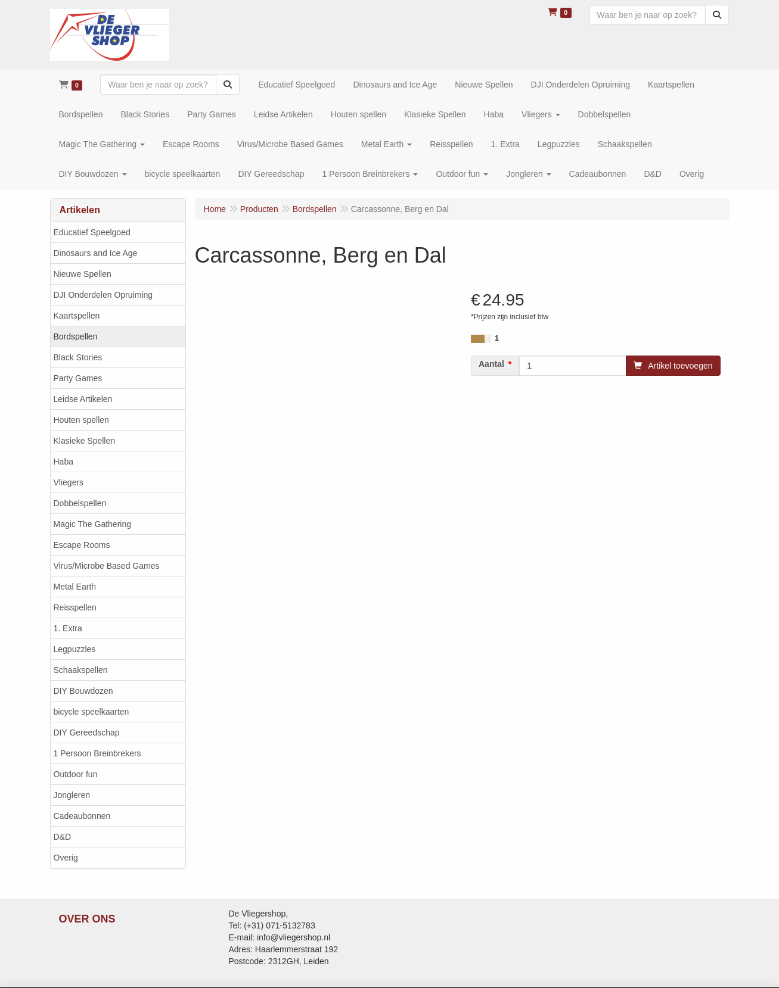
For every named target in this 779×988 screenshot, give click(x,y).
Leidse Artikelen (83, 399)
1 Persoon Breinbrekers (97, 753)
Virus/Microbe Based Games (107, 566)
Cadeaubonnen (82, 816)
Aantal (491, 364)
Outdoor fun (76, 774)
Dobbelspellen (80, 503)
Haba (63, 461)
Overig (66, 857)
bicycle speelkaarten (91, 711)
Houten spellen (81, 420)
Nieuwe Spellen (82, 274)
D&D (63, 836)
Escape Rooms (82, 545)
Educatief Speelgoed (92, 232)
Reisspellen (75, 607)
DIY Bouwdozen (83, 691)
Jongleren (72, 795)
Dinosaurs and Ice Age (96, 253)
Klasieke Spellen (85, 440)
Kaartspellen (77, 315)
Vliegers (69, 482)
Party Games (78, 378)
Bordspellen (76, 336)
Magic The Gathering (92, 524)
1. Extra (68, 628)
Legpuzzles (75, 649)
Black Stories (78, 357)
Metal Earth (75, 586)
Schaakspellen (81, 670)
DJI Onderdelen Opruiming (103, 295)
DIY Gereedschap (87, 732)
